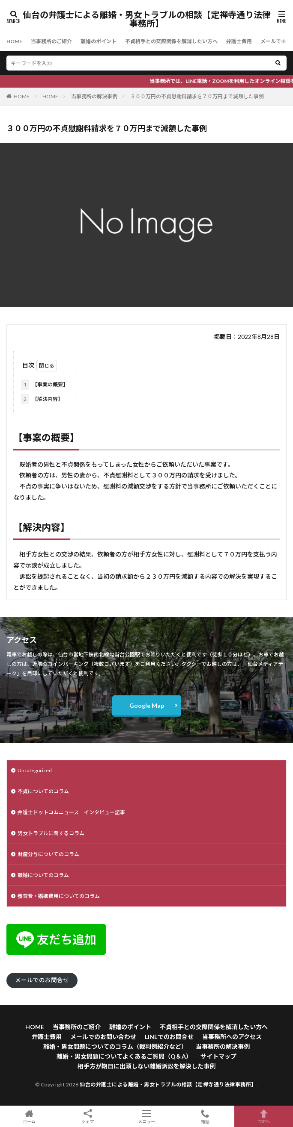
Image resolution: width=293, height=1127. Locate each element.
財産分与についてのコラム (48, 854)
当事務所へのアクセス (232, 1036)
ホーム (29, 1116)
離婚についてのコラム (43, 875)
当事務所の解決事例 (94, 96)
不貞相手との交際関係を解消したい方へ (171, 41)
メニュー (146, 1116)
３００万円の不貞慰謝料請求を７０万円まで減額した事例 (197, 96)
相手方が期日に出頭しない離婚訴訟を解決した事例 (146, 1066)
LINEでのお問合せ (169, 1036)
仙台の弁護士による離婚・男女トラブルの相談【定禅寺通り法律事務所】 (147, 19)
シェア (88, 1116)
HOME (14, 41)
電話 (205, 1116)
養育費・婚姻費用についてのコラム (59, 896)
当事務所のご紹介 (51, 41)
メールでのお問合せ (42, 980)
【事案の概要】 (44, 385)
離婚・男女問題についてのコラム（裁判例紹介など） (115, 1046)
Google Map (146, 705)
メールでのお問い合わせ (103, 1036)
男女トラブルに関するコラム (51, 833)
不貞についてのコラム (43, 791)
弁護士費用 (239, 41)
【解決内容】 (42, 399)
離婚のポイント (99, 41)
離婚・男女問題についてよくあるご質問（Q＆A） (124, 1056)
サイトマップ (218, 1056)
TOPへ (263, 1116)
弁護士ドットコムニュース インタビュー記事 (71, 812)
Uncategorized (35, 770)
